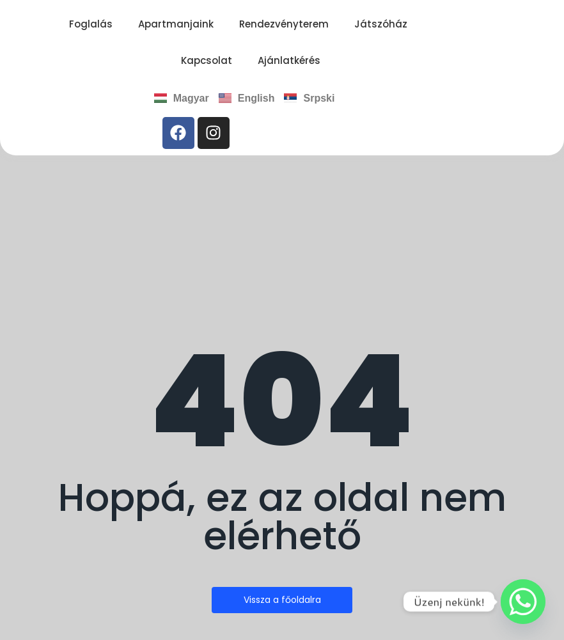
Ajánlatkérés (289, 60)
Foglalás (91, 24)
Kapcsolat (206, 60)
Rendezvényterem (284, 24)
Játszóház (380, 24)
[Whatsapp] (523, 601)
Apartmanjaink (176, 24)
